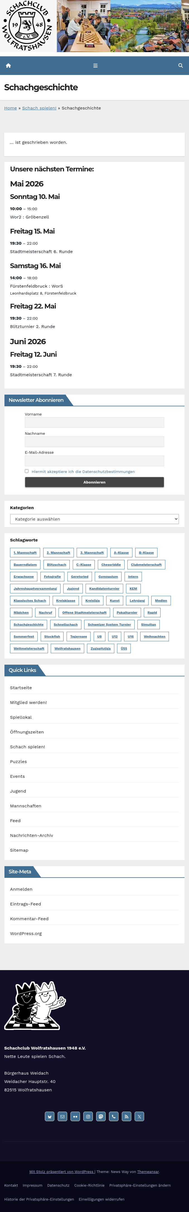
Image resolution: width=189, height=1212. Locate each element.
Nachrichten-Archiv (31, 835)
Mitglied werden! (28, 702)
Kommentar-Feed (29, 918)
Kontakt (11, 1185)
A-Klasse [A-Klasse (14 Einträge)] (121, 553)
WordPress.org (26, 933)
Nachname (35, 433)
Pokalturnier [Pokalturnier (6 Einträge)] (127, 612)
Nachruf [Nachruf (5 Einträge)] (45, 612)
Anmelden (21, 889)
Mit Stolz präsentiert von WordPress (61, 1172)
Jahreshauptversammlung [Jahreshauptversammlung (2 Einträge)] (35, 589)
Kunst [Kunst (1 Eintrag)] (115, 601)
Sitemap (19, 850)
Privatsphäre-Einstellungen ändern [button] (140, 1185)
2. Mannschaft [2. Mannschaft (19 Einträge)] (58, 553)
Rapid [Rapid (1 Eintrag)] (152, 612)
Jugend (18, 791)
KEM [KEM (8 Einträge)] (133, 589)
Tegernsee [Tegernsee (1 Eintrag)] (78, 636)
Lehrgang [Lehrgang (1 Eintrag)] (137, 601)
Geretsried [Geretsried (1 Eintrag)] (79, 577)
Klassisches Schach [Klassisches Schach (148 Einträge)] (30, 601)
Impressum (32, 1185)
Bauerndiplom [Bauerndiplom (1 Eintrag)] (25, 565)
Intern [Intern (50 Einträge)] (133, 577)
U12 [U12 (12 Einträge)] (115, 636)
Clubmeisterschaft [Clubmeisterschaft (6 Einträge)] (146, 565)
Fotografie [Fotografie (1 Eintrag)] (52, 577)
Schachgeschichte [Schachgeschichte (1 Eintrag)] (28, 624)
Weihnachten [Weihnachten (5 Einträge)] (154, 636)
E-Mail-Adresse (39, 452)
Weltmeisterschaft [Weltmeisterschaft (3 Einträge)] (29, 648)
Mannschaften (25, 805)
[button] (180, 65)
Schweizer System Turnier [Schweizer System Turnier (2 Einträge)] (109, 624)
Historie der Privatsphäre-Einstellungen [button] (39, 1199)
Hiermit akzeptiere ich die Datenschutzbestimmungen (83, 471)
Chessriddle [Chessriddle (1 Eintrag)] (111, 565)
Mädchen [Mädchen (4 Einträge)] (21, 612)
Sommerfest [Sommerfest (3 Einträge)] (24, 636)
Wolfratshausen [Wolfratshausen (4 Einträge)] (67, 648)
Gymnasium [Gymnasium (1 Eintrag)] (108, 577)
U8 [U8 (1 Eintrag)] (99, 636)
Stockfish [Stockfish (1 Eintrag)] (52, 636)
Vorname (33, 414)
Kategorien (22, 507)
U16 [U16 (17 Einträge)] (131, 636)
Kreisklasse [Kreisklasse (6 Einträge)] (65, 601)
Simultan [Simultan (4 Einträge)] (148, 624)
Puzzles (18, 761)
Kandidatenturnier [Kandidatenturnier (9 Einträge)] (104, 589)
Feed (15, 820)
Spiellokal (21, 717)
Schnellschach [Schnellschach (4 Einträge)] (66, 624)
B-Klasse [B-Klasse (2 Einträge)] (146, 553)
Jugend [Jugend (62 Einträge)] (73, 589)
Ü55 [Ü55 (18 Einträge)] (124, 648)
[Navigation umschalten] (95, 66)
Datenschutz (58, 1185)
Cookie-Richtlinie (89, 1185)
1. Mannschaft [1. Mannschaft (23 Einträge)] (25, 553)
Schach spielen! (39, 108)
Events (17, 776)
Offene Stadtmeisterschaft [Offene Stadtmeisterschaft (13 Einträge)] (84, 612)
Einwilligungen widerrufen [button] (101, 1199)
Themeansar (148, 1172)
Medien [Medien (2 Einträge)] (161, 601)
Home (10, 108)
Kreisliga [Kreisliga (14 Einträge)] (92, 601)
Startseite (21, 687)
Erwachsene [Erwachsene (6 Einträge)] (24, 577)
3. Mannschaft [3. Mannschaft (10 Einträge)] (92, 553)
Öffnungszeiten (27, 732)
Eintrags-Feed (25, 904)
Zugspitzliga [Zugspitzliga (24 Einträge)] (101, 648)
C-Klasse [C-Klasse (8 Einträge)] (83, 565)
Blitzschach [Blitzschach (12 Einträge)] (56, 565)
